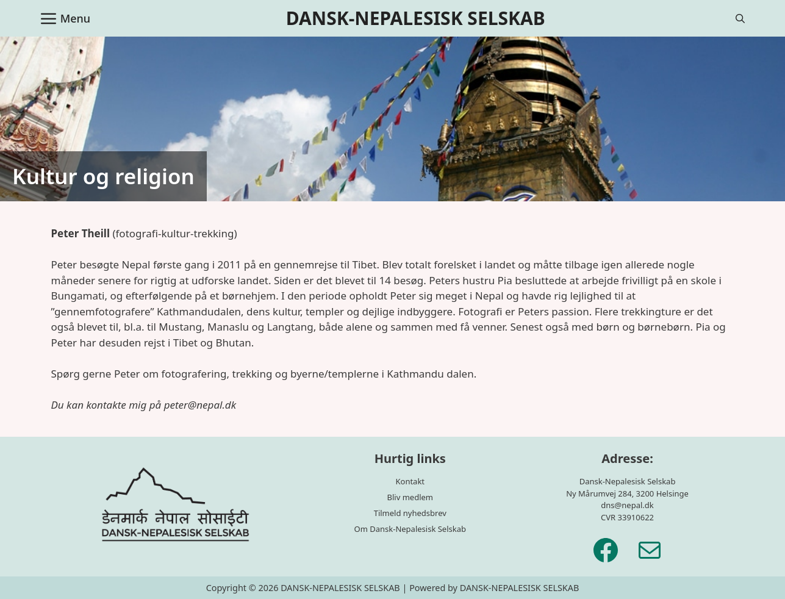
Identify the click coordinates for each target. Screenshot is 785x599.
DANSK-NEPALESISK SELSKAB (415, 17)
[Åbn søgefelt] (740, 18)
